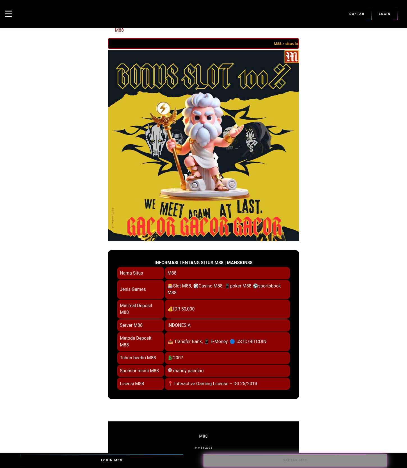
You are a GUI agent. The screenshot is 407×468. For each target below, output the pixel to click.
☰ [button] (8, 14)
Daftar (357, 14)
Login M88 (112, 460)
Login (385, 14)
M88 (119, 30)
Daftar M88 (295, 460)
